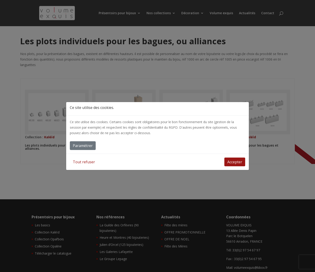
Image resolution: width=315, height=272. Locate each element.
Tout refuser (84, 161)
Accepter (234, 161)
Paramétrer (83, 145)
